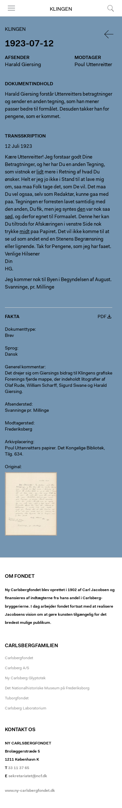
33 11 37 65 (18, 768)
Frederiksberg (18, 429)
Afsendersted (18, 404)
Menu (11, 8)
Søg (110, 8)
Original (12, 467)
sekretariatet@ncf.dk (27, 776)
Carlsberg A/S (17, 668)
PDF (102, 317)
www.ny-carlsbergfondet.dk (30, 791)
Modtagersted (19, 423)
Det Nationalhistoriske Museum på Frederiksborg (47, 688)
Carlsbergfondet (19, 658)
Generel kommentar (25, 367)
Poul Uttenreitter (93, 64)
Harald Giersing (23, 64)
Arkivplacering (19, 442)
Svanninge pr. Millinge (27, 411)
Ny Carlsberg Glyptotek (25, 678)
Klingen (61, 9)
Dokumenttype (20, 329)
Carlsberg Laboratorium (25, 708)
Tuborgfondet (17, 698)
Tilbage (109, 34)
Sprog (11, 348)
